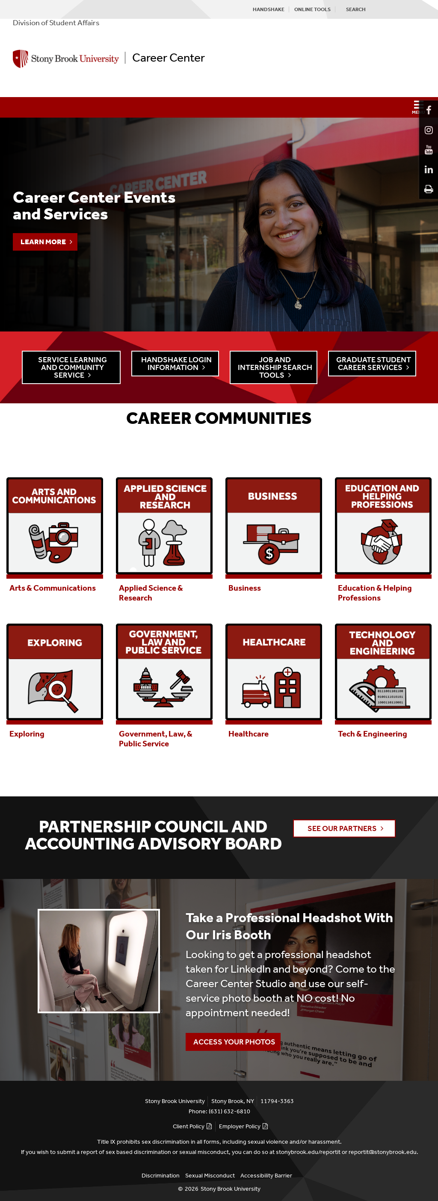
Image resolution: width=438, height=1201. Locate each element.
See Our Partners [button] (342, 828)
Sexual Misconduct (210, 1175)
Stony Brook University (230, 1188)
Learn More (43, 241)
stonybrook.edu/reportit (308, 1152)
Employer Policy (239, 1126)
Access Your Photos (230, 1040)
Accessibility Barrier (266, 1175)
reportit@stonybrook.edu (383, 1152)
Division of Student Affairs (56, 22)
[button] (219, 107)
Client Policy (188, 1126)
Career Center (168, 58)
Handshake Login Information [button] (176, 363)
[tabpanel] (55, 534)
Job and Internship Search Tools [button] (275, 367)
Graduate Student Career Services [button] (373, 363)
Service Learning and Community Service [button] (72, 367)
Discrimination (161, 1175)
